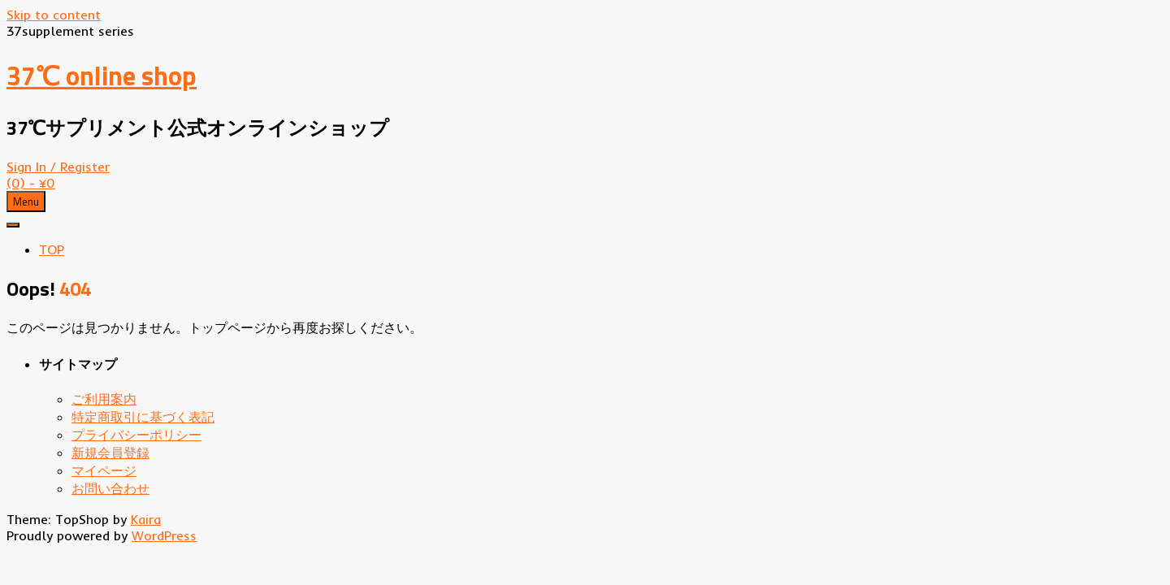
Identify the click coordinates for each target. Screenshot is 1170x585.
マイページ (104, 470)
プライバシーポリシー (137, 435)
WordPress (164, 535)
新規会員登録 (111, 452)
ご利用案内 (104, 399)
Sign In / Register (58, 166)
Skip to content (53, 14)
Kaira (146, 519)
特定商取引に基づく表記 (143, 417)
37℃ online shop (101, 75)
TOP (51, 249)
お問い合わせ (111, 488)
